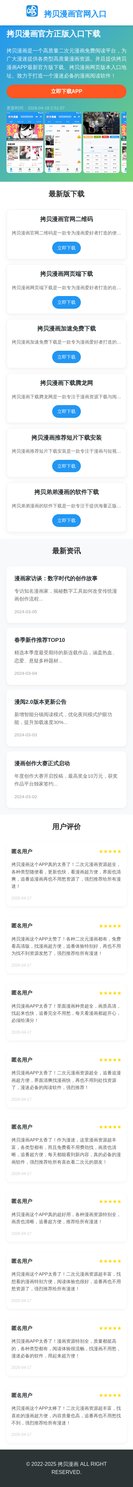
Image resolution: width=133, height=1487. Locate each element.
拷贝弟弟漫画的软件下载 (66, 492)
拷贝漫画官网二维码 (66, 219)
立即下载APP (66, 91)
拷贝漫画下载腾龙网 (66, 383)
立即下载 (66, 247)
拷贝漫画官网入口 (75, 13)
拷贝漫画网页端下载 (66, 274)
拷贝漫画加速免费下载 (66, 328)
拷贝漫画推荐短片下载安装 (66, 437)
